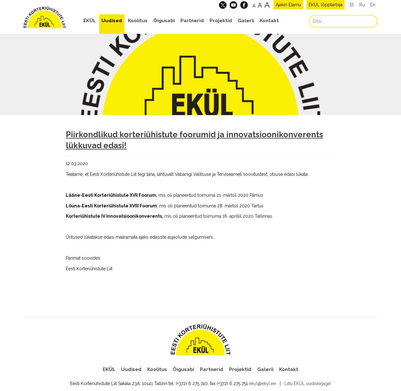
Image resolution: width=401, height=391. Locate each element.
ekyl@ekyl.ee (262, 383)
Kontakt (269, 20)
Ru (362, 4)
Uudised (112, 20)
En (372, 4)
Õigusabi (164, 20)
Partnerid (192, 20)
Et (352, 4)
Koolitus (138, 20)
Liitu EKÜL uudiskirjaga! (307, 383)
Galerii (246, 20)
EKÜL (89, 20)
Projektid (221, 20)
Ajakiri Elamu (288, 4)
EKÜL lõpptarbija (325, 4)
